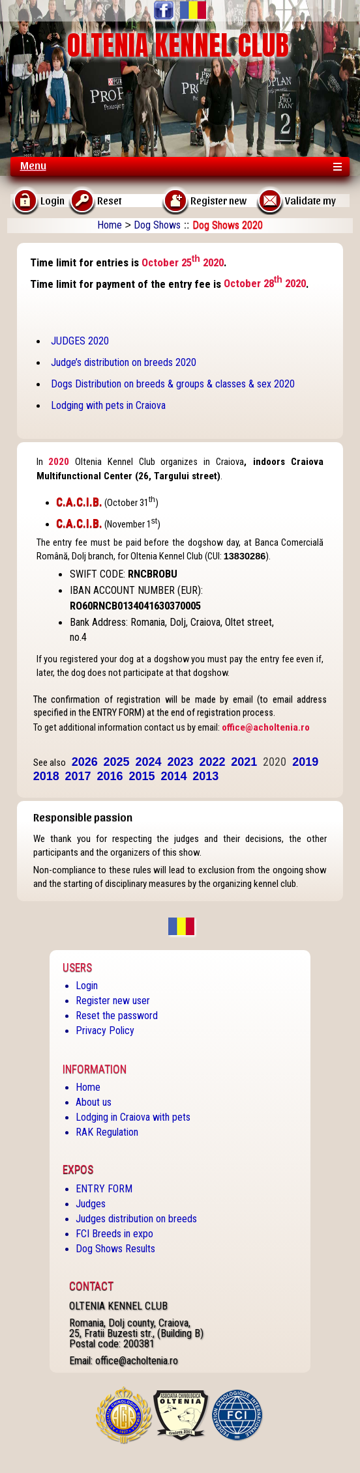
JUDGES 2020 (80, 341)
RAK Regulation (107, 1132)
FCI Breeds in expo (114, 1234)
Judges (91, 1204)
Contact (91, 1286)
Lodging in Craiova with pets (133, 1117)
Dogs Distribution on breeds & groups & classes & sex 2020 (173, 384)
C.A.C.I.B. (79, 502)
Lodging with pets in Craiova (108, 405)
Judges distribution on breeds (136, 1219)
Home (109, 225)
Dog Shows (157, 225)
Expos (78, 1169)
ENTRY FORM (104, 1189)
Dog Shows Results (115, 1248)
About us (94, 1102)
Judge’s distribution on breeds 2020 (123, 362)
